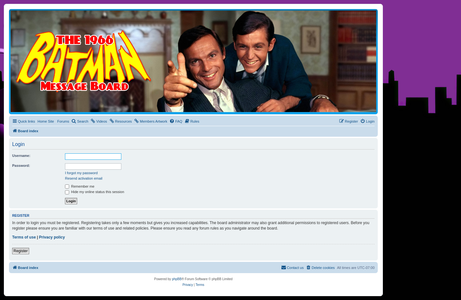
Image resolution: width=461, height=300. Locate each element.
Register (20, 251)
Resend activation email (83, 178)
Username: (21, 156)
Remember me (79, 186)
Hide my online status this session (94, 192)
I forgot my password (81, 173)
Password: (21, 165)
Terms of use (24, 237)
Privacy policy (52, 237)
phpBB (177, 279)
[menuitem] (79, 121)
